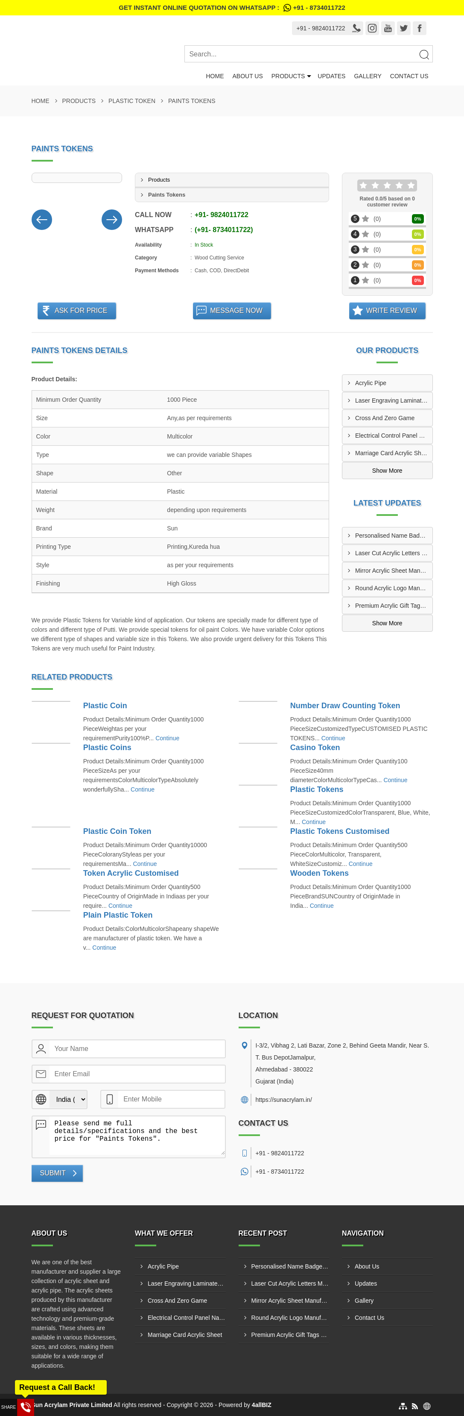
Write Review (391, 310)
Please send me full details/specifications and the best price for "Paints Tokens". (137, 1135)
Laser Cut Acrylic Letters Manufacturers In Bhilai (393, 553)
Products (288, 76)
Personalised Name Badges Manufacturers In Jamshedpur (393, 535)
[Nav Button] (42, 218)
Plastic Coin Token (117, 831)
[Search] (423, 54)
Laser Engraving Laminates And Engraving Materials (393, 400)
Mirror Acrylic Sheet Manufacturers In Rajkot (393, 570)
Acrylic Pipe (370, 383)
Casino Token (315, 747)
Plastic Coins (107, 747)
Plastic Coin (105, 705)
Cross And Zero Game (384, 418)
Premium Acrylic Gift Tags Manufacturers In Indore (393, 605)
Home (215, 76)
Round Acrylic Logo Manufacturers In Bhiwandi (393, 588)
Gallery (367, 76)
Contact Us (409, 76)
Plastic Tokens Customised (340, 831)
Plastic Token (131, 100)
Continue (167, 738)
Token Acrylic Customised (131, 873)
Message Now (236, 310)
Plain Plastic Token (118, 915)
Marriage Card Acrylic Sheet (392, 453)
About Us (247, 76)
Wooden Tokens (319, 873)
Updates (331, 76)
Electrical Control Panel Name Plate (393, 435)
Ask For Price (81, 310)
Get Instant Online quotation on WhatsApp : (232, 8)
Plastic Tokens (317, 789)
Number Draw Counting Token (345, 705)
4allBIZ (261, 1404)
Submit (53, 1173)
